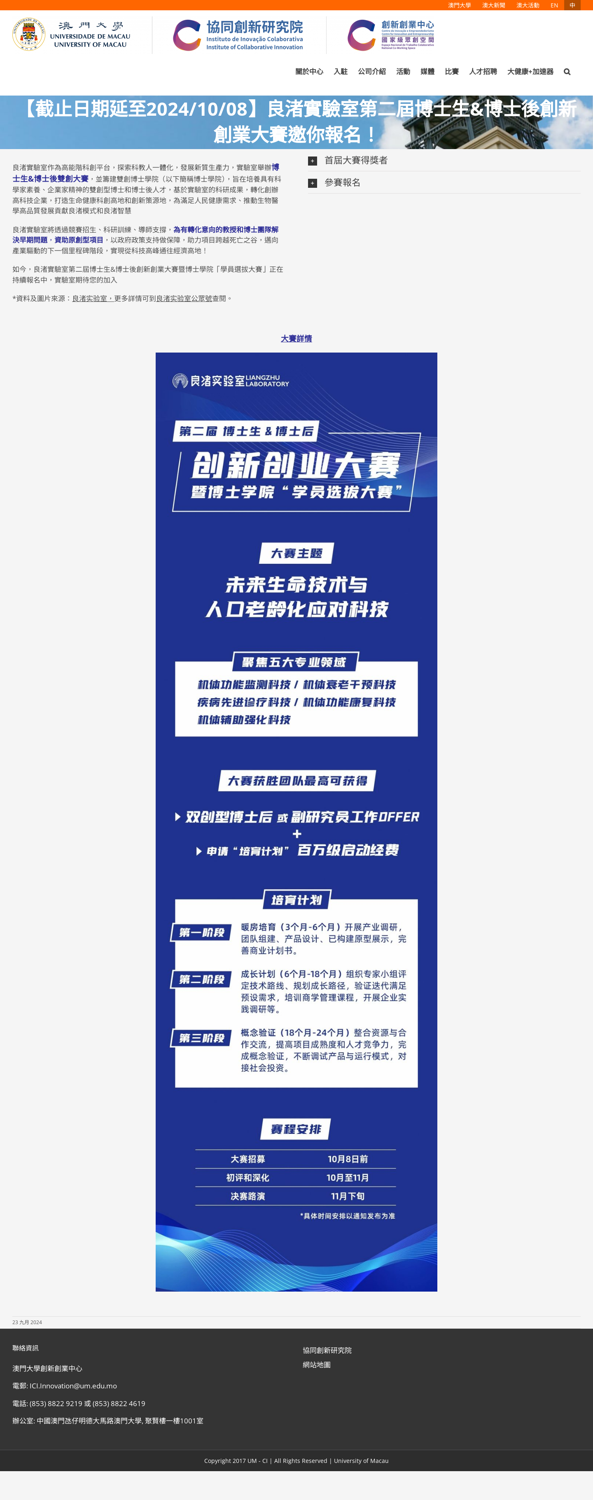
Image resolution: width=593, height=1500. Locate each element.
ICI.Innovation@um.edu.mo (73, 1385)
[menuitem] (459, 5)
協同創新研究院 (327, 1350)
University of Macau (361, 1461)
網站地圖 (317, 1364)
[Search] (567, 71)
